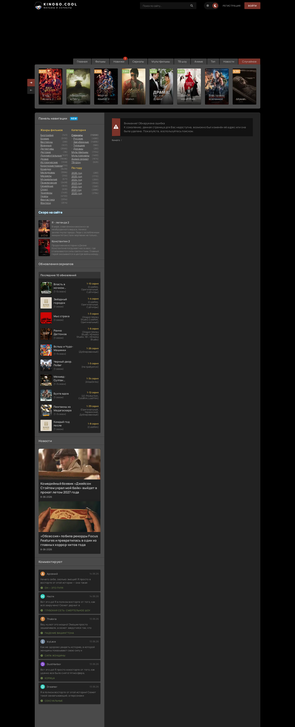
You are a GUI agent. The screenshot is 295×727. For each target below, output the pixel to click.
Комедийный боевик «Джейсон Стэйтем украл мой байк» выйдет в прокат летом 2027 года (68, 487)
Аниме (199, 61)
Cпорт (44, 189)
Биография (47, 135)
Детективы (47, 148)
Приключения (48, 182)
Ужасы (44, 196)
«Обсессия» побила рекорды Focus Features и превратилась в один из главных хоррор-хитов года (69, 540)
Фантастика (47, 199)
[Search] (191, 5)
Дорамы (78, 148)
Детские (45, 152)
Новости (228, 61)
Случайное (249, 61)
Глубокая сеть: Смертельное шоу (65, 610)
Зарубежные (81, 141)
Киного (116, 140)
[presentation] (31, 90)
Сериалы (138, 61)
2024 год (76, 179)
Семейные (46, 185)
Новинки (119, 61)
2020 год (76, 193)
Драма (44, 158)
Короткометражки (51, 165)
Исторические (49, 162)
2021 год (76, 189)
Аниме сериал (79, 158)
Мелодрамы (47, 172)
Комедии (45, 169)
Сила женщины (53, 655)
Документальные (51, 155)
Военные (46, 145)
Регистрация (232, 5)
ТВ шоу (182, 61)
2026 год (76, 173)
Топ (213, 61)
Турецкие (79, 145)
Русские (78, 138)
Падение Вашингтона (57, 633)
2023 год (76, 183)
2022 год (76, 186)
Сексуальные (52, 700)
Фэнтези (45, 202)
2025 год (76, 176)
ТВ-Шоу (76, 162)
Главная (82, 61)
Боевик (44, 138)
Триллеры (46, 192)
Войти (252, 5)
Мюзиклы (46, 175)
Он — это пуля (52, 587)
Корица (48, 678)
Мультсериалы (80, 155)
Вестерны (46, 141)
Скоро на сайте (50, 212)
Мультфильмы (161, 61)
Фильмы (100, 61)
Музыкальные (48, 179)
